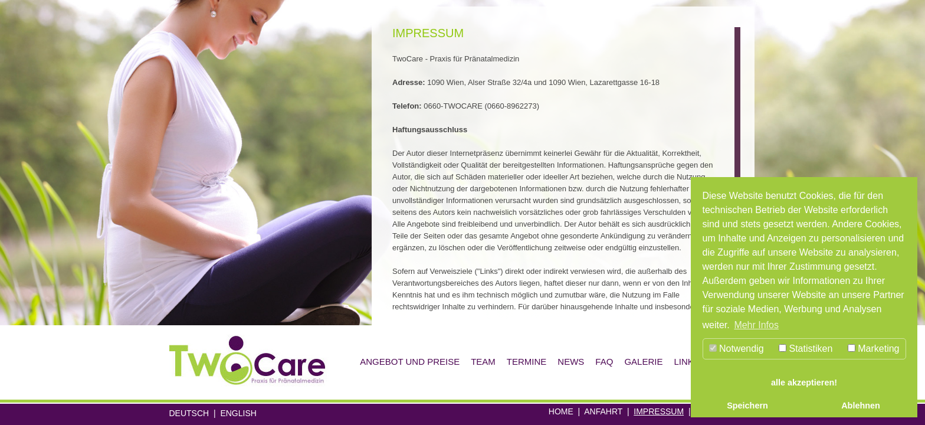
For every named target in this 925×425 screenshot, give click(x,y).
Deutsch (189, 413)
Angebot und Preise (410, 362)
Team (483, 362)
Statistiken (805, 349)
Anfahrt (603, 411)
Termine (527, 362)
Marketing (874, 349)
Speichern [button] (747, 405)
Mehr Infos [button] (756, 325)
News (570, 362)
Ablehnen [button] (860, 405)
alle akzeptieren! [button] (804, 382)
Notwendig (736, 349)
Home (561, 411)
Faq (604, 362)
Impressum (659, 411)
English (238, 413)
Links (686, 362)
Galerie (643, 362)
